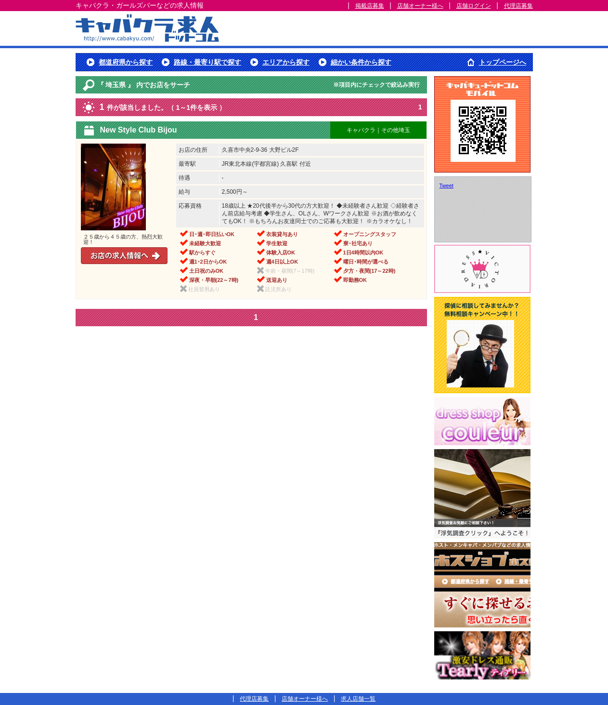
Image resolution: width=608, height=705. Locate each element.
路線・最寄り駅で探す (207, 62)
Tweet (446, 185)
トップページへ (502, 62)
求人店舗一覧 (358, 698)
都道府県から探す (126, 62)
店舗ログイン (473, 5)
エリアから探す (286, 62)
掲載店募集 (369, 5)
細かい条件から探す (361, 62)
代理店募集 (518, 5)
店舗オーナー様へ (420, 5)
